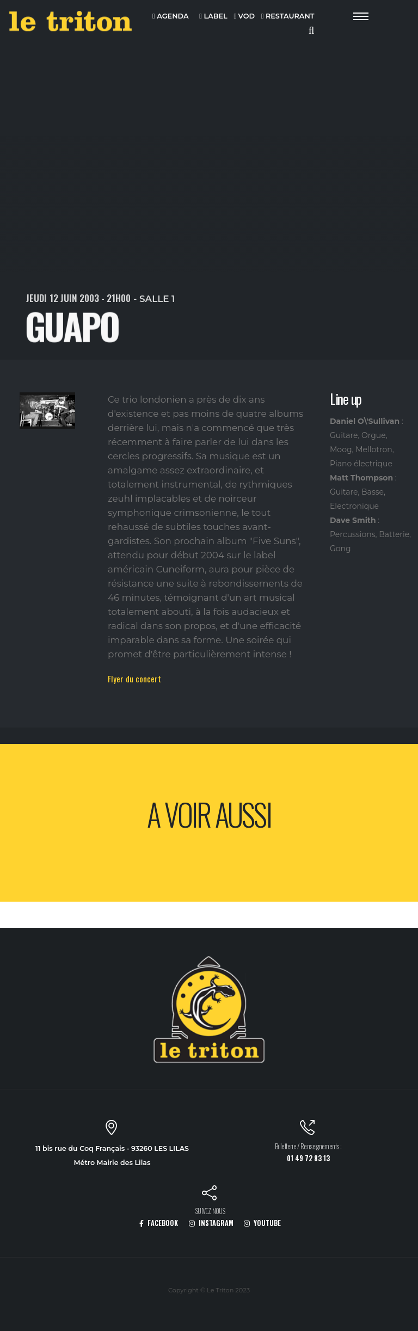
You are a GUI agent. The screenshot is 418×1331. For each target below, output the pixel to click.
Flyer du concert (134, 679)
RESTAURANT (288, 16)
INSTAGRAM (211, 1223)
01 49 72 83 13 (308, 1158)
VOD (244, 16)
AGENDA (170, 16)
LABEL (213, 16)
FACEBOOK (158, 1223)
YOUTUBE (262, 1223)
